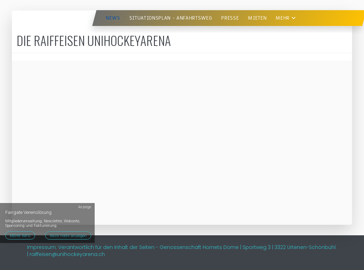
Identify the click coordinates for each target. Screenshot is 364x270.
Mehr (286, 18)
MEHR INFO (20, 236)
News (113, 18)
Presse (230, 18)
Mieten (257, 18)
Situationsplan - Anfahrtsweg (171, 18)
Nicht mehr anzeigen (68, 236)
